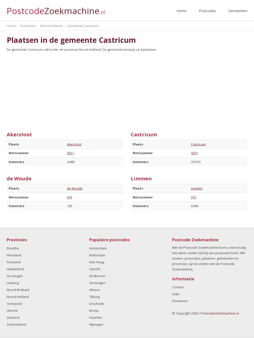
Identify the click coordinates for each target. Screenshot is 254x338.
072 (193, 197)
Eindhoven (97, 276)
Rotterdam (97, 255)
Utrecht (12, 310)
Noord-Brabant (18, 290)
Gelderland (15, 269)
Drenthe (13, 248)
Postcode (56, 9)
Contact (178, 287)
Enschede (96, 303)
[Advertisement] (127, 89)
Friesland (14, 262)
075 (69, 197)
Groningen (15, 276)
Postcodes (207, 10)
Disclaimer (180, 301)
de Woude (75, 188)
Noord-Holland (18, 296)
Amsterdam (98, 248)
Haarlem (95, 317)
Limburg (13, 283)
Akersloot (74, 144)
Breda (93, 310)
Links (176, 294)
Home (182, 10)
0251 (70, 153)
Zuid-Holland (16, 324)
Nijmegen (96, 324)
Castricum (198, 144)
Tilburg (94, 296)
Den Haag (96, 262)
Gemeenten (237, 10)
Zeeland (13, 317)
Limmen (197, 188)
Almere (94, 290)
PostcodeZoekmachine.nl (220, 313)
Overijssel (14, 303)
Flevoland (14, 255)
